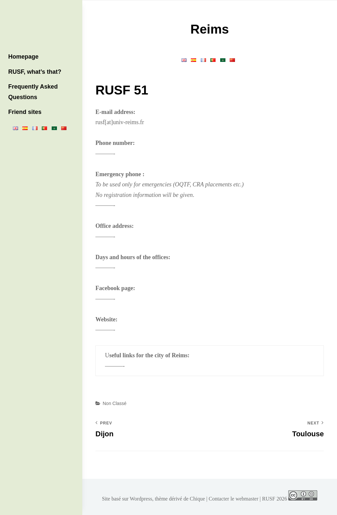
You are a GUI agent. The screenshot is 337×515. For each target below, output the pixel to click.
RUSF (268, 498)
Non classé (114, 403)
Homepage (23, 56)
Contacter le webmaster (233, 498)
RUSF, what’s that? (34, 71)
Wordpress (141, 498)
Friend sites (24, 112)
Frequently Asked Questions (33, 91)
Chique (197, 498)
